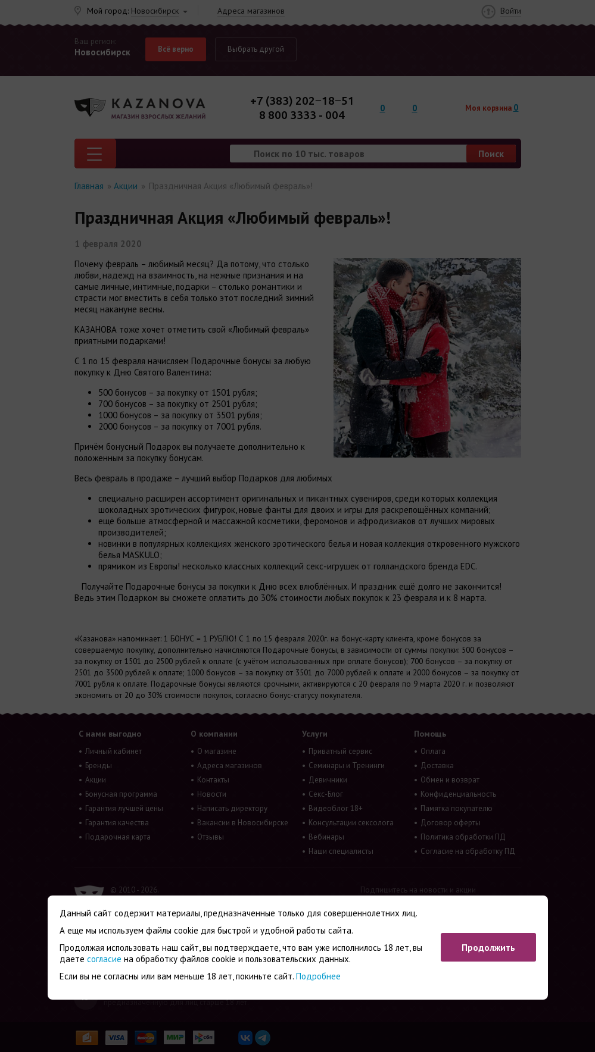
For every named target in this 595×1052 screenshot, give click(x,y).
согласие (104, 959)
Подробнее (318, 976)
